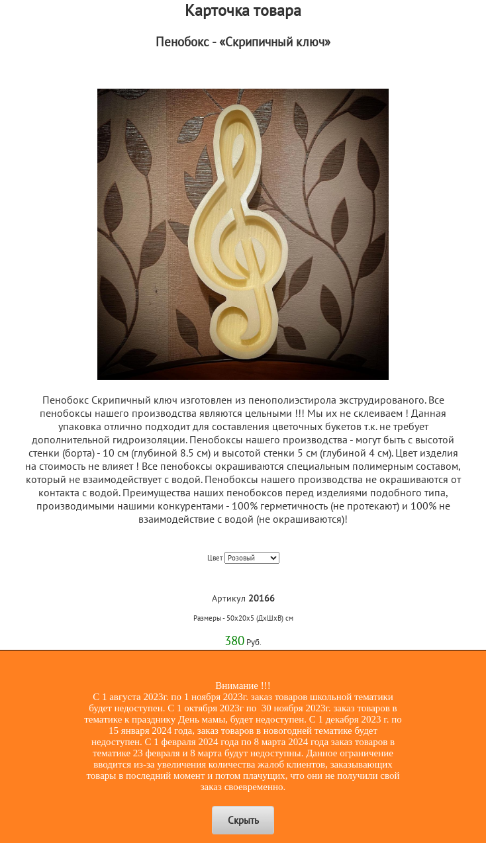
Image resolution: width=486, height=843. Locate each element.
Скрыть (243, 820)
